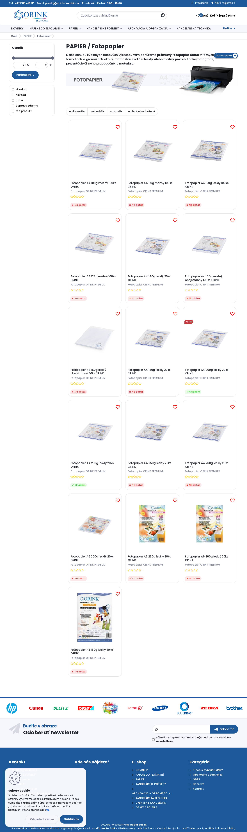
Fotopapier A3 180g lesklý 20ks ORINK (91, 651)
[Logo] (31, 16)
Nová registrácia (225, 3)
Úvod (14, 36)
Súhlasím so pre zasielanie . (193, 739)
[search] (163, 16)
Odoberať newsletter (51, 732)
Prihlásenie (202, 3)
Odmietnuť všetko (42, 819)
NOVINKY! (17, 28)
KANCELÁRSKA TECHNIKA (194, 28)
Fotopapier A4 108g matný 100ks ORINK (93, 184)
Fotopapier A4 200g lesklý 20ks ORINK (206, 371)
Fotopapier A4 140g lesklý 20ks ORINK (149, 278)
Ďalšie (227, 28)
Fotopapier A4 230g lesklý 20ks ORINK (92, 465)
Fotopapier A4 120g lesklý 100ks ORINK (207, 184)
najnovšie (116, 111)
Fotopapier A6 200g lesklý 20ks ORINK (92, 558)
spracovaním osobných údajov (192, 737)
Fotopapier (44, 36)
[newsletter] (224, 729)
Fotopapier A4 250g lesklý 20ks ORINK (149, 465)
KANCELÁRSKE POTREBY (103, 28)
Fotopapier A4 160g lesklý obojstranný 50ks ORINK (88, 371)
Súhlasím (71, 819)
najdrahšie (97, 111)
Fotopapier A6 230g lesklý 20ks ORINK (149, 558)
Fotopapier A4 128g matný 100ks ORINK (93, 278)
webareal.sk (138, 824)
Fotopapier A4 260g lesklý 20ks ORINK (206, 465)
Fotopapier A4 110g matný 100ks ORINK (150, 184)
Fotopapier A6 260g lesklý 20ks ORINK (206, 558)
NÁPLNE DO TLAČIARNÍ (45, 28)
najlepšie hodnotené (141, 111)
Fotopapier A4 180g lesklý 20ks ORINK (149, 371)
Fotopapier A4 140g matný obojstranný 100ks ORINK (204, 278)
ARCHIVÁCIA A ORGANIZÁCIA (148, 28)
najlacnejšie (76, 111)
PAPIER (73, 28)
